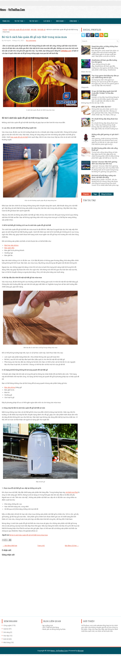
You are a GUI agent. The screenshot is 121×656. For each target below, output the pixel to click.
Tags (95, 194)
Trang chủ (6, 21)
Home (5, 29)
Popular (86, 194)
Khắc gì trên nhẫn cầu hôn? (101, 107)
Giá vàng (6, 632)
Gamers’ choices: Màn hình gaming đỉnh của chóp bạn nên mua (104, 163)
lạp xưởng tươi (47, 625)
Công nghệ (7, 625)
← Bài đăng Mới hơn (10, 546)
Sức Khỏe (48, 20)
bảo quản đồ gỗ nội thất (19, 137)
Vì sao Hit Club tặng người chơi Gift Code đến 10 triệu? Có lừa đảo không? (104, 93)
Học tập (6, 636)
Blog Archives (106, 194)
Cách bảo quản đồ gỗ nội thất (19, 29)
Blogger (81, 651)
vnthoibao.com (66, 51)
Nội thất (33, 29)
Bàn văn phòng (9, 387)
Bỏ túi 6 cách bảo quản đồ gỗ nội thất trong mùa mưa (34, 37)
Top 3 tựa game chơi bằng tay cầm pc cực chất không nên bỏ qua (105, 76)
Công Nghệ (75, 20)
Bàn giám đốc (9, 248)
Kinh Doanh (61, 20)
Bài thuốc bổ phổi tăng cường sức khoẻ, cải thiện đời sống (104, 176)
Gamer (5, 629)
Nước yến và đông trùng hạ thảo (54, 629)
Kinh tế (5, 639)
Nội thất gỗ (41, 29)
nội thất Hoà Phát (72, 492)
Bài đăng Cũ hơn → (72, 546)
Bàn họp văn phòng (11, 245)
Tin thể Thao (20, 20)
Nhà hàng (6, 642)
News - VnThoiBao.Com (12, 9)
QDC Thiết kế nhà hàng (50, 627)
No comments (31, 40)
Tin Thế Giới (35, 20)
